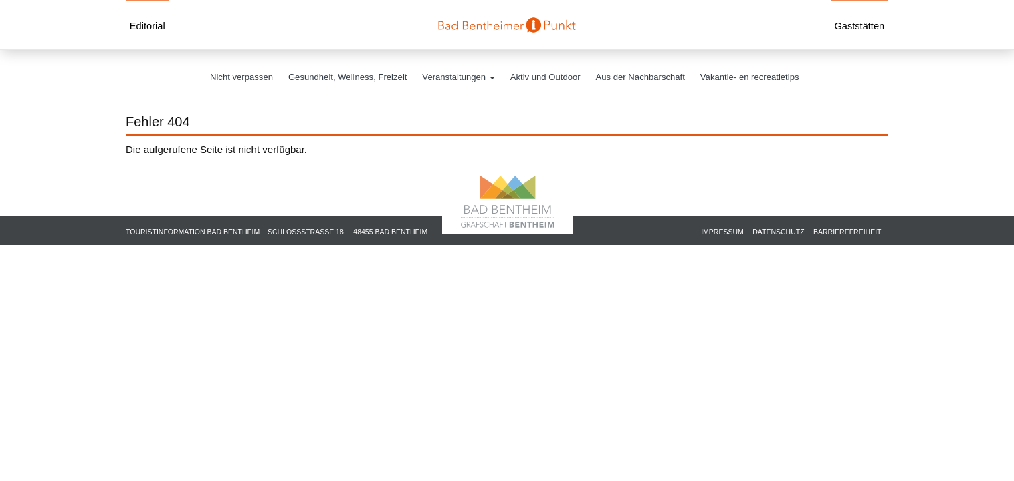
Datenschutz (778, 232)
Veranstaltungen (458, 77)
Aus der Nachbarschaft (640, 77)
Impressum (722, 232)
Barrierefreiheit (847, 232)
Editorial (147, 26)
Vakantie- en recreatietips (749, 77)
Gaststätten (859, 26)
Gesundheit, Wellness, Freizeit (347, 77)
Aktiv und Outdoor (545, 77)
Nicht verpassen (241, 77)
